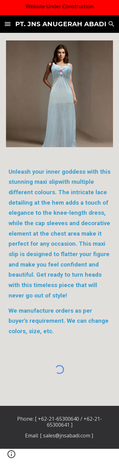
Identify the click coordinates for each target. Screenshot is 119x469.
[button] (7, 24)
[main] (59, 251)
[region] (59, 7)
